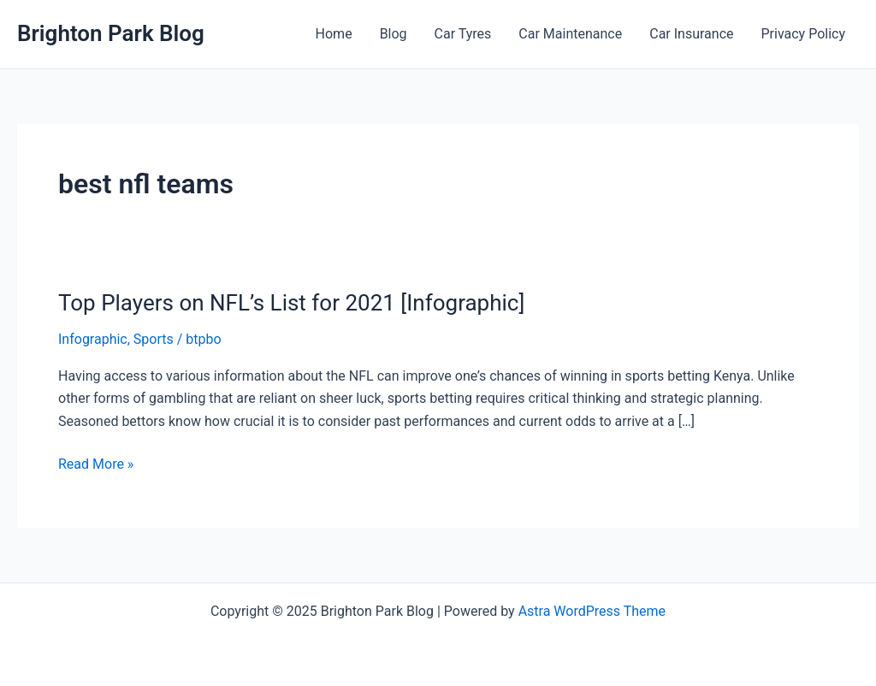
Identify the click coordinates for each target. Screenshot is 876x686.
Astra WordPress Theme (592, 611)
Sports (153, 339)
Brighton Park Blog (110, 33)
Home (334, 34)
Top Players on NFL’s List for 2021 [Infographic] (291, 303)
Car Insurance (691, 34)
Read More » (95, 464)
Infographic (92, 339)
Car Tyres (463, 34)
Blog (393, 34)
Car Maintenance (570, 34)
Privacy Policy (803, 34)
